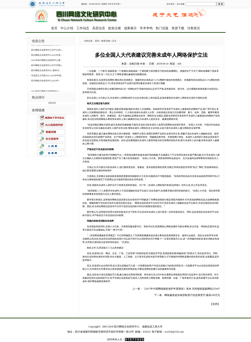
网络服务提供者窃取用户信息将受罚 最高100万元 (192, 295)
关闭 (215, 304)
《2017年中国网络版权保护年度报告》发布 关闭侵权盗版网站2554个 (181, 288)
